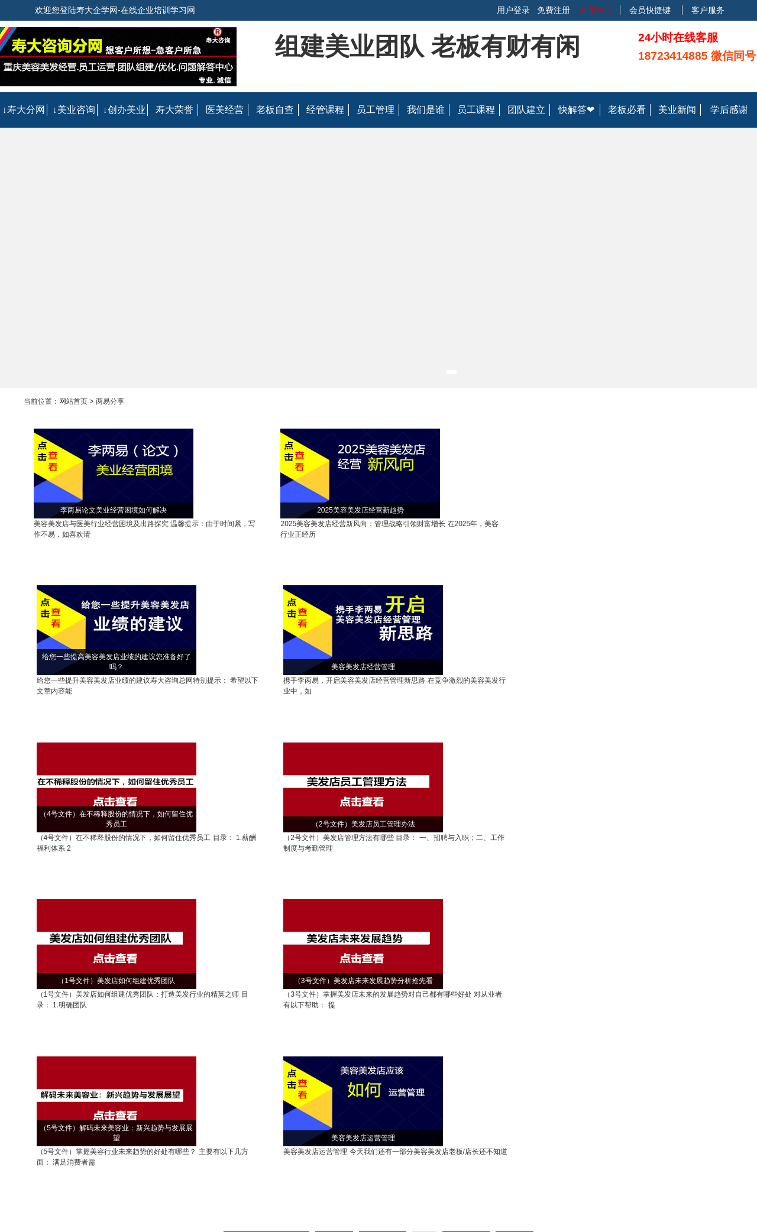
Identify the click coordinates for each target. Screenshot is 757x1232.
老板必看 (627, 110)
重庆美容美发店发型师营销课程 (627, 952)
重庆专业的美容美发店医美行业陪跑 (279, 976)
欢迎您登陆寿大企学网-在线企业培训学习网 (115, 10)
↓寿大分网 (23, 110)
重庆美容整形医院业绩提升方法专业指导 (107, 976)
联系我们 (436, 1076)
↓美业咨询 (74, 110)
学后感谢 (729, 110)
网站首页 (73, 401)
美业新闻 (677, 110)
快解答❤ (576, 110)
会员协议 (436, 1091)
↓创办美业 (124, 110)
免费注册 (553, 10)
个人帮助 (292, 1076)
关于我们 (436, 1061)
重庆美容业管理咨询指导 (157, 952)
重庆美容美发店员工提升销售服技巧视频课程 (455, 952)
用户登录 (513, 10)
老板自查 (275, 110)
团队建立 (526, 110)
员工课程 (476, 110)
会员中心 (595, 10)
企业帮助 (292, 1061)
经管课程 (325, 110)
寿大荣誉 (174, 110)
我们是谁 (426, 110)
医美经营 (225, 110)
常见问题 (292, 1091)
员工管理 (375, 110)
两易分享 (110, 401)
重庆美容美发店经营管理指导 (288, 952)
